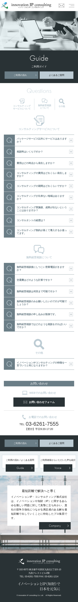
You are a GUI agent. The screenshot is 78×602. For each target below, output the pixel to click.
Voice (58, 468)
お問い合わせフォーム (39, 402)
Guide (20, 468)
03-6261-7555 (42, 424)
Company (55, 526)
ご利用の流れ (20, 75)
